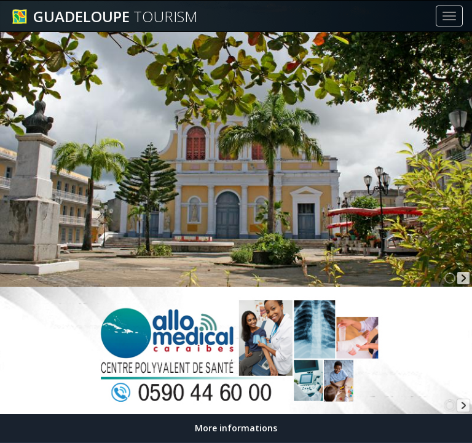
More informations (236, 428)
